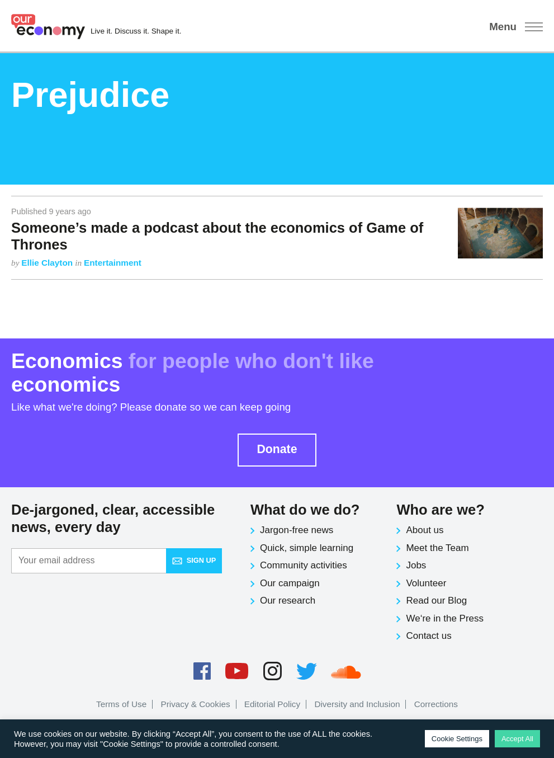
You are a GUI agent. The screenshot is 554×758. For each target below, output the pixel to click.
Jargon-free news (296, 530)
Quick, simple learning (306, 548)
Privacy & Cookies (195, 704)
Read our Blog (436, 600)
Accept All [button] (517, 739)
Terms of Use (121, 704)
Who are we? (440, 509)
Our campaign (290, 583)
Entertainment (112, 262)
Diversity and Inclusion (357, 704)
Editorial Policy (272, 704)
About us (424, 530)
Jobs (416, 565)
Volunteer (426, 583)
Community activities (303, 565)
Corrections (436, 704)
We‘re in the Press (445, 618)
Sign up (194, 560)
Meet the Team (437, 548)
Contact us (428, 635)
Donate (277, 449)
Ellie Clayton (48, 262)
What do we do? (304, 509)
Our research (287, 600)
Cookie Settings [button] (457, 739)
